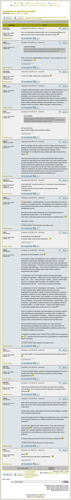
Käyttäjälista (30, 3)
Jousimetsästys (37, 18)
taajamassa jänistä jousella (19, 11)
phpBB (32, 494)
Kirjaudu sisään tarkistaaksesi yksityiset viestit (35, 5)
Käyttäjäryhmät (41, 3)
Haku (22, 3)
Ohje (17, 3)
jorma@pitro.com (40, 496)
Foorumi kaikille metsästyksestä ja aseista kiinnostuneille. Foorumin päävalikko (31, 473)
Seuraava (25, 13)
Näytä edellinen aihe (47, 22)
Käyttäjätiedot (15, 5)
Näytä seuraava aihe (61, 22)
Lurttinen (33, 497)
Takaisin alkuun (7, 38)
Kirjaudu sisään (55, 5)
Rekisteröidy (52, 3)
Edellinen (12, 13)
